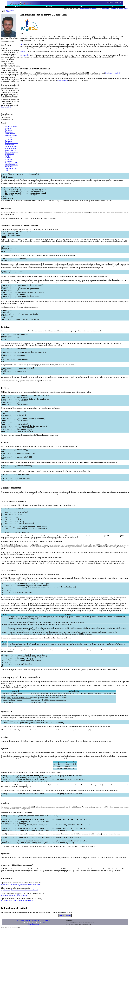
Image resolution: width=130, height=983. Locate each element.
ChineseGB (95, 8)
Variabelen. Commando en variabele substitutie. (12, 133)
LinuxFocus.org (33, 977)
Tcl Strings (8, 137)
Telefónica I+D (6, 107)
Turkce (126, 8)
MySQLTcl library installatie (11, 127)
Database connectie (11, 143)
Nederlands (114, 8)
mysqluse (8, 155)
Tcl (21, 44)
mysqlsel (8, 157)
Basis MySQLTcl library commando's (11, 151)
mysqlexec (8, 159)
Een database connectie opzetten (11, 145)
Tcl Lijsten (8, 139)
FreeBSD (118, 73)
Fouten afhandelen (11, 148)
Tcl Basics (8, 130)
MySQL (23, 51)
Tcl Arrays (8, 141)
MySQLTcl (24, 55)
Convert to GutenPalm (9, 10)
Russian (121, 8)
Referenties (9, 166)
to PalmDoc (8, 11)
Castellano (88, 8)
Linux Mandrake (62, 80)
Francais (107, 8)
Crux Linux (108, 73)
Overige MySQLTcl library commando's (11, 164)
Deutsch (102, 8)
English (82, 8)
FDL (43, 975)
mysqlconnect (9, 154)
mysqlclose (8, 161)
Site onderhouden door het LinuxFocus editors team (33, 973)
